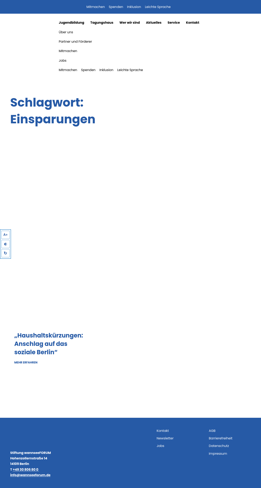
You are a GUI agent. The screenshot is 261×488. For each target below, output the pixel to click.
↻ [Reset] (5, 253)
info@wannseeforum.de (30, 475)
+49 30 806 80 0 (26, 469)
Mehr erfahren (26, 362)
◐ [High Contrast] (5, 244)
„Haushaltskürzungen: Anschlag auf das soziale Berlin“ (48, 343)
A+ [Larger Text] (5, 234)
